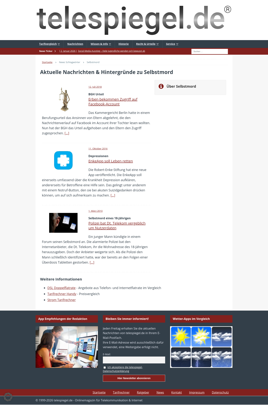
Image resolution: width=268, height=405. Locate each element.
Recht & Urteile (146, 44)
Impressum (196, 392)
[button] (8, 397)
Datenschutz (220, 392)
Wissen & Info (99, 44)
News (160, 392)
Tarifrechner (121, 392)
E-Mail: (107, 354)
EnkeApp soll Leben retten (110, 161)
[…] (67, 133)
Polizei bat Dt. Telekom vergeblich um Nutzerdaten (116, 225)
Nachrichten (75, 44)
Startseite (99, 392)
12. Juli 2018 (95, 86)
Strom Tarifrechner (61, 300)
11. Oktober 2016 (98, 148)
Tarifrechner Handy (61, 294)
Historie (124, 44)
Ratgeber (143, 392)
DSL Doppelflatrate (61, 288)
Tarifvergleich (48, 44)
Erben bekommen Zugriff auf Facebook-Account (112, 101)
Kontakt (176, 392)
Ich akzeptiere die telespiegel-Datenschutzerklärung (123, 369)
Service (170, 44)
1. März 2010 (95, 211)
